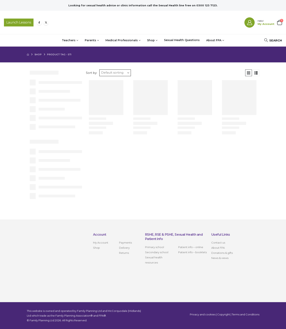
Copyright (223, 314)
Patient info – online (190, 247)
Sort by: (91, 73)
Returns (124, 252)
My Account (100, 242)
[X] (46, 22)
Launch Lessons (18, 22)
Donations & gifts (222, 252)
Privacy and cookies (202, 314)
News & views (219, 258)
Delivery (124, 247)
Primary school (154, 247)
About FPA (213, 40)
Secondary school (156, 252)
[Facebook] (39, 22)
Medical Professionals (121, 40)
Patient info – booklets (192, 252)
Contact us (218, 242)
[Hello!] (259, 22)
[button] (273, 40)
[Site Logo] (143, 22)
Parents (90, 40)
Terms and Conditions (245, 314)
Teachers (68, 40)
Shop (151, 40)
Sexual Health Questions (182, 40)
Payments (125, 242)
